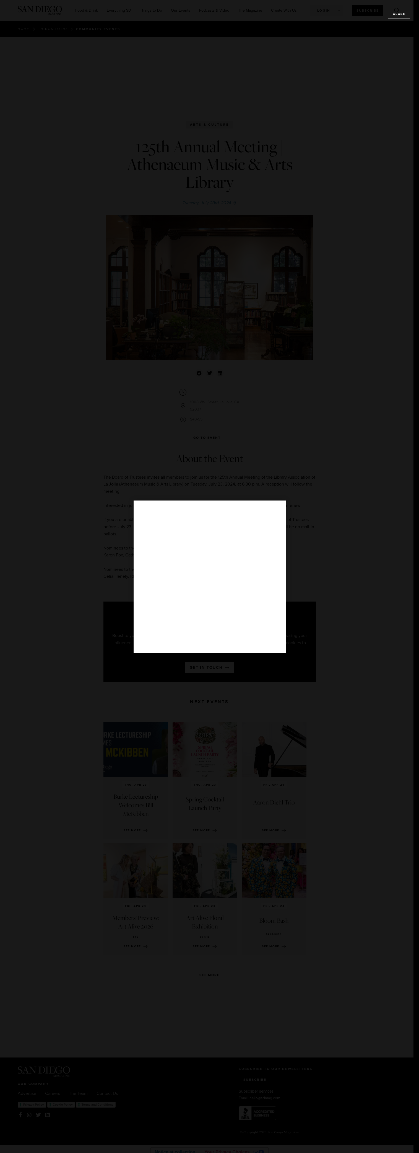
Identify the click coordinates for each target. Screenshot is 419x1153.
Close (399, 13)
